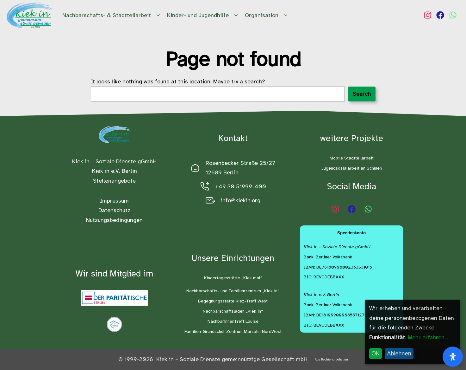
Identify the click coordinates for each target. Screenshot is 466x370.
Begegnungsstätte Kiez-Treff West (233, 301)
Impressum (114, 200)
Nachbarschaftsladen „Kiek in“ (233, 311)
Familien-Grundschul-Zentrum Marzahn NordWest (233, 331)
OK (375, 353)
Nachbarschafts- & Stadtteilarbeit (112, 15)
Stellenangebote (114, 180)
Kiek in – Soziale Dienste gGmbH (114, 161)
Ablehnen (399, 353)
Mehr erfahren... (428, 337)
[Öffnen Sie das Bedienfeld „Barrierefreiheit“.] (453, 357)
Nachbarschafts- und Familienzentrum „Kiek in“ (232, 291)
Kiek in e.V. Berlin (114, 170)
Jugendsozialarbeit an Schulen (351, 168)
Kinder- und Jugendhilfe (203, 15)
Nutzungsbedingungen (114, 220)
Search (362, 93)
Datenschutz (114, 210)
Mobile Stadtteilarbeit (352, 158)
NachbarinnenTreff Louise (233, 321)
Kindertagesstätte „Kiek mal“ (233, 278)
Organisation (267, 15)
